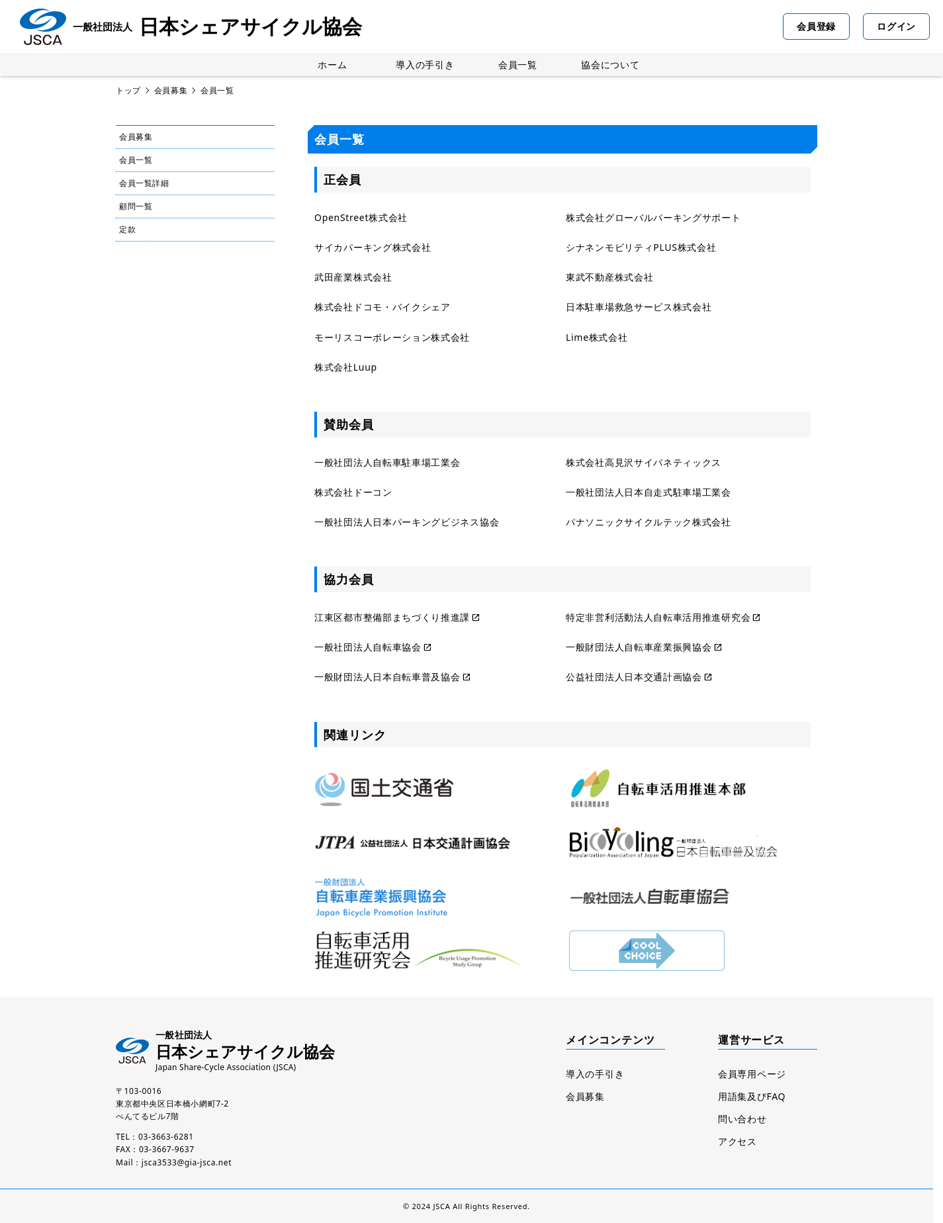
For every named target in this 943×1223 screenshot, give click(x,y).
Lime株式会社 (597, 337)
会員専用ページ (752, 1073)
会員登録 (816, 26)
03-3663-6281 (166, 1136)
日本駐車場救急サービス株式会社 (639, 306)
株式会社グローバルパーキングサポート (653, 217)
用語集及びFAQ (752, 1096)
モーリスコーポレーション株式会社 (392, 337)
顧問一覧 (135, 206)
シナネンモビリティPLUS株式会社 (641, 247)
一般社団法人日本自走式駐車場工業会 (648, 492)
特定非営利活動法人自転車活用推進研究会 (658, 617)
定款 (127, 229)
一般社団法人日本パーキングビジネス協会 (406, 522)
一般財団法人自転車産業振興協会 (639, 647)
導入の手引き (425, 64)
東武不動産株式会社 (609, 277)
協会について (610, 64)
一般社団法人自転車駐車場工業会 (387, 462)
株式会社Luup (345, 367)
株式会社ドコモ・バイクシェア (382, 306)
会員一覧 (517, 64)
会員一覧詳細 (144, 183)
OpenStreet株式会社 (361, 217)
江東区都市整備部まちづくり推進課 (392, 617)
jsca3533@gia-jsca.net (187, 1162)
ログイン (896, 26)
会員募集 (170, 90)
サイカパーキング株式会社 (372, 247)
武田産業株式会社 (353, 277)
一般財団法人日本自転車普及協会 (387, 676)
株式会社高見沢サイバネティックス (643, 462)
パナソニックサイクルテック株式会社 (648, 522)
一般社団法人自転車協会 (368, 647)
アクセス (737, 1141)
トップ (128, 90)
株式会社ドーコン (353, 492)
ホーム (332, 64)
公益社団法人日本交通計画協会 (634, 676)
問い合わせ (742, 1118)
